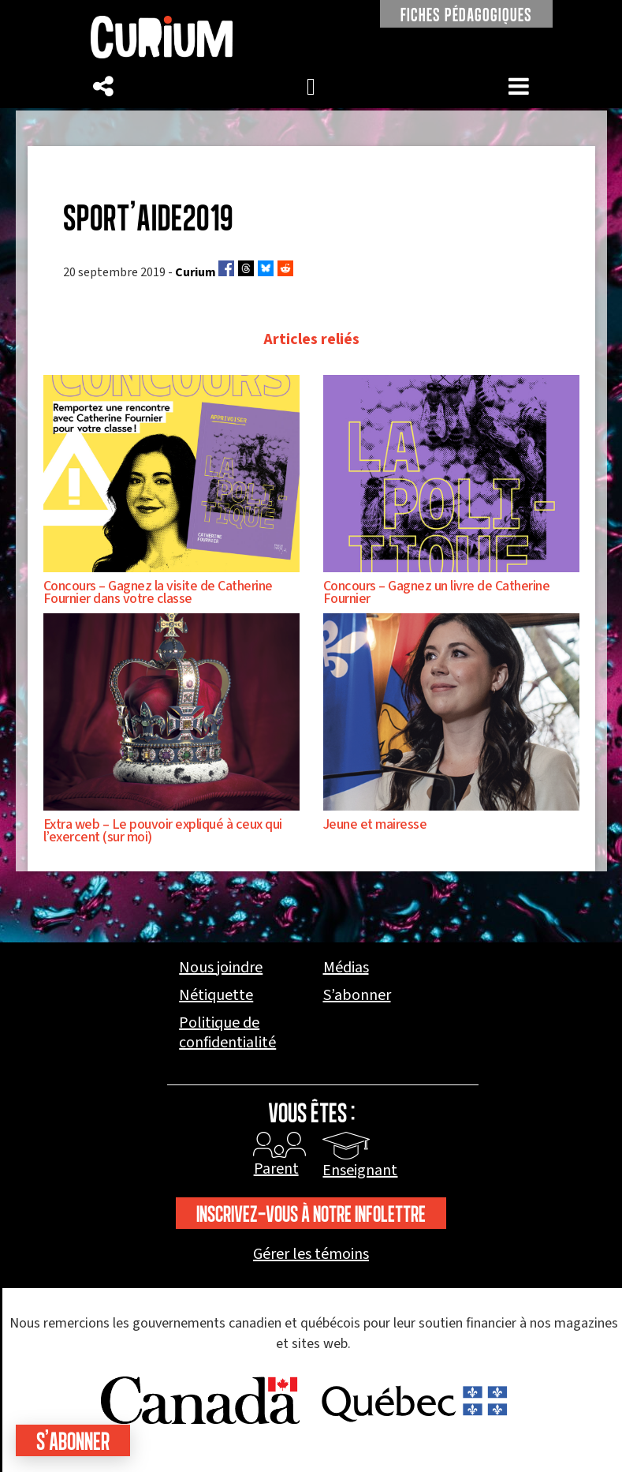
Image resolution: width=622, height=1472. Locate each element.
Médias (346, 968)
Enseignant (359, 1170)
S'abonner (73, 1441)
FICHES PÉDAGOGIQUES (466, 14)
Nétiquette (216, 996)
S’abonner (357, 996)
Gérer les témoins (311, 1254)
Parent (276, 1169)
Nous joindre (221, 968)
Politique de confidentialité (227, 1033)
